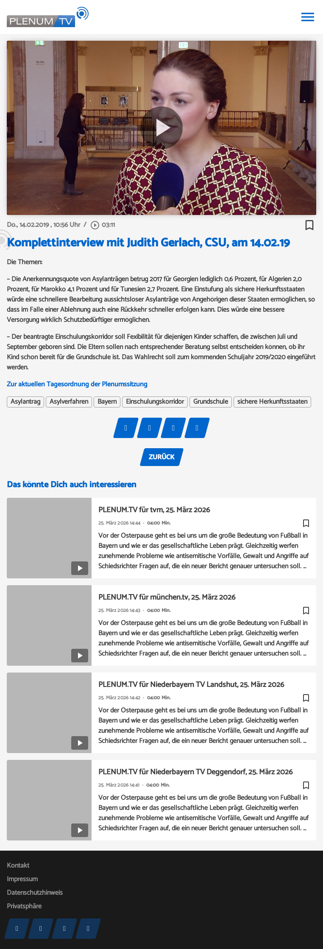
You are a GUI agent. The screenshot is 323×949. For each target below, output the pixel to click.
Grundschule (210, 402)
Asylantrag (25, 402)
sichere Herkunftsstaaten (272, 402)
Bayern (107, 402)
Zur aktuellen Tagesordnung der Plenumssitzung (77, 384)
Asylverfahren (69, 402)
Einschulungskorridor (155, 402)
